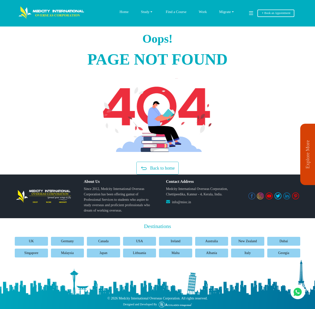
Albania (211, 253)
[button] (157, 115)
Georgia (283, 253)
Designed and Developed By (157, 305)
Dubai (284, 241)
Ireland (175, 241)
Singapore (31, 253)
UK (31, 241)
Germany (67, 241)
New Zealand (247, 241)
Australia (211, 241)
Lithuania (139, 253)
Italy (247, 253)
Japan (103, 253)
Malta (176, 253)
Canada (103, 241)
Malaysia (67, 253)
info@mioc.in (181, 202)
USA (139, 241)
